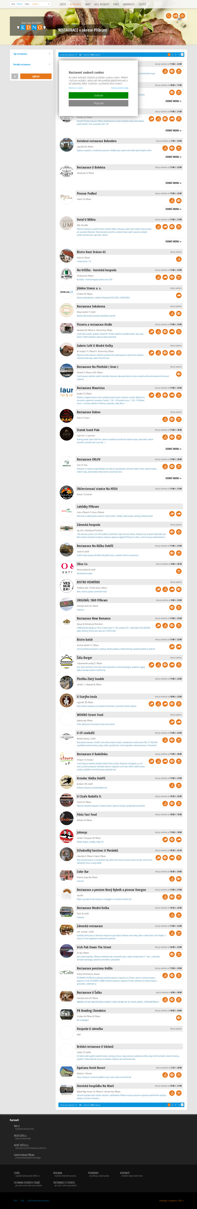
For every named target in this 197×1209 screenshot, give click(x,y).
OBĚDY (63, 4)
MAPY (87, 4)
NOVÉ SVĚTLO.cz (30, 1146)
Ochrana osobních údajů (119, 87)
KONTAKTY (131, 1174)
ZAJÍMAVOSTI (129, 4)
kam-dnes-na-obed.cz (41, 1200)
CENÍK (28, 1174)
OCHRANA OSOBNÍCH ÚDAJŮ (28, 1184)
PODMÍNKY (98, 1174)
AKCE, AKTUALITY (101, 4)
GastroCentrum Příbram (30, 1156)
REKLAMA (65, 1174)
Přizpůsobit (98, 103)
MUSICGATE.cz (30, 1137)
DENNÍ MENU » (174, 101)
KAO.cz (30, 1127)
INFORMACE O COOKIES (65, 1184)
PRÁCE (116, 4)
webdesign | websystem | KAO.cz (171, 1200)
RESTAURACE (75, 4)
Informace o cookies (76, 87)
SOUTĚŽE (142, 4)
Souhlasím (98, 95)
